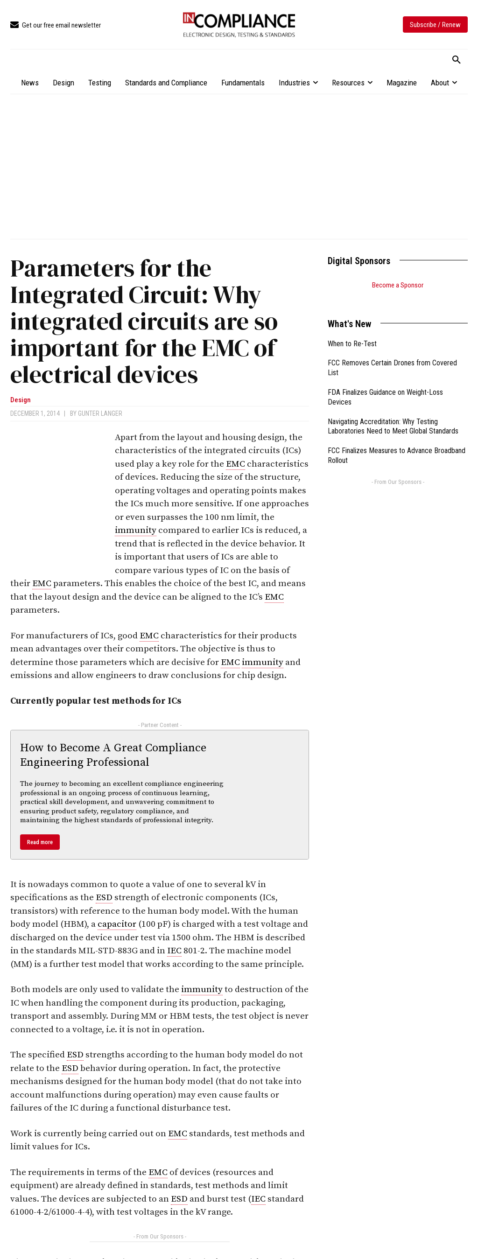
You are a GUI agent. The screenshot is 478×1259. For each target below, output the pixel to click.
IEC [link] (174, 950)
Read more (40, 842)
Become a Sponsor (397, 285)
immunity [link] (135, 530)
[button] (456, 60)
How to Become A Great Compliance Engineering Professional (113, 755)
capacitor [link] (117, 924)
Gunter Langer (100, 413)
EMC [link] (235, 464)
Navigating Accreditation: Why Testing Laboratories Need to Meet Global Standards (393, 415)
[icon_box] (55, 25)
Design (20, 400)
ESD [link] (104, 897)
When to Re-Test (352, 332)
